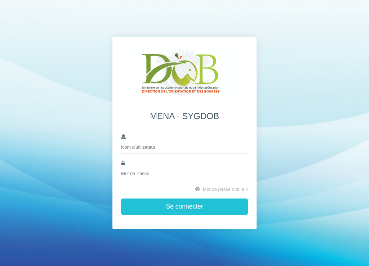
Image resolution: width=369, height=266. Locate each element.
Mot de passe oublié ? (221, 189)
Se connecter (184, 206)
